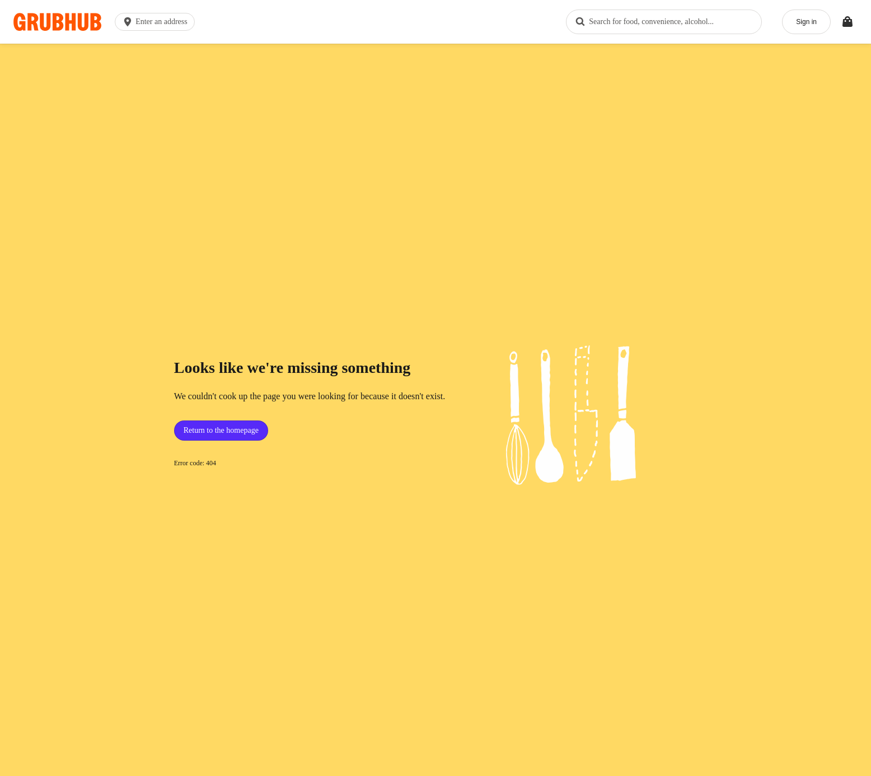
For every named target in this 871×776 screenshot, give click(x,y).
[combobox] (664, 22)
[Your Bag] (847, 22)
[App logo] (57, 22)
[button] (157, 22)
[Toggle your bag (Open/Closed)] (847, 22)
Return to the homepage (221, 430)
